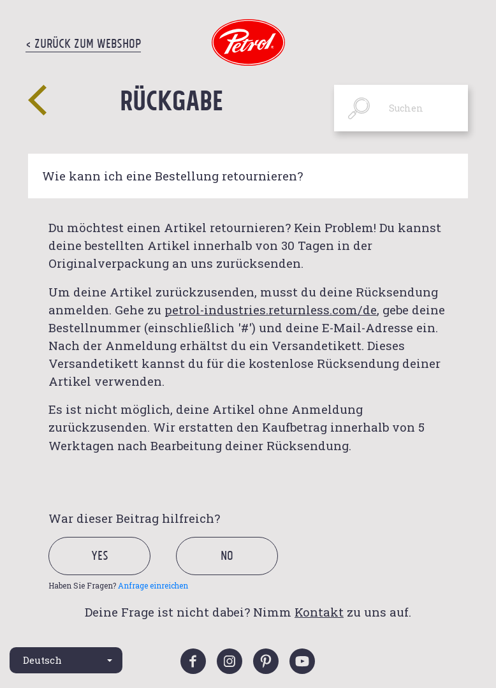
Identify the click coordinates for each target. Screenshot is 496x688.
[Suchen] (401, 108)
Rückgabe (171, 100)
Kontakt (319, 612)
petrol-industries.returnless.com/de (270, 310)
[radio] (110, 570)
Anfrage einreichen (153, 585)
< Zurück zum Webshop (83, 43)
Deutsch (42, 660)
